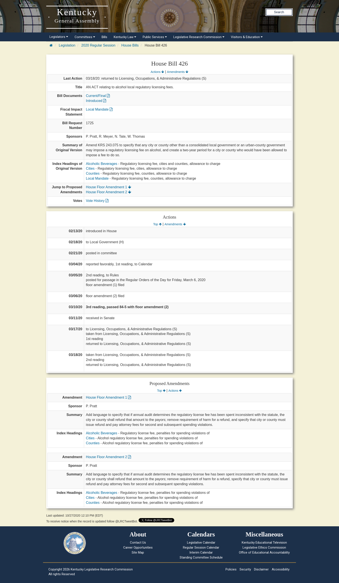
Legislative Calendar (201, 542)
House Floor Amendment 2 (108, 192)
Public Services (155, 37)
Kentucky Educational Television (264, 542)
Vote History (97, 201)
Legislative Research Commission (198, 37)
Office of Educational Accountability (264, 552)
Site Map (138, 552)
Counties (92, 173)
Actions (157, 72)
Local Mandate (99, 109)
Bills (104, 37)
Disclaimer (261, 569)
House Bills (130, 45)
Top (157, 224)
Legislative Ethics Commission (264, 547)
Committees (85, 37)
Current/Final (98, 96)
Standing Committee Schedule (201, 557)
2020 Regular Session (98, 45)
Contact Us (138, 542)
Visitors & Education (247, 37)
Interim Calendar (201, 552)
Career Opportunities (138, 547)
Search (279, 12)
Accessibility (280, 569)
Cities (90, 168)
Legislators (59, 37)
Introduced (96, 101)
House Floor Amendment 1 (108, 187)
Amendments (177, 72)
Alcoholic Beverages (101, 164)
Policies (231, 569)
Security (245, 569)
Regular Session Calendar (201, 547)
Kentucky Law (125, 37)
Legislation (67, 45)
